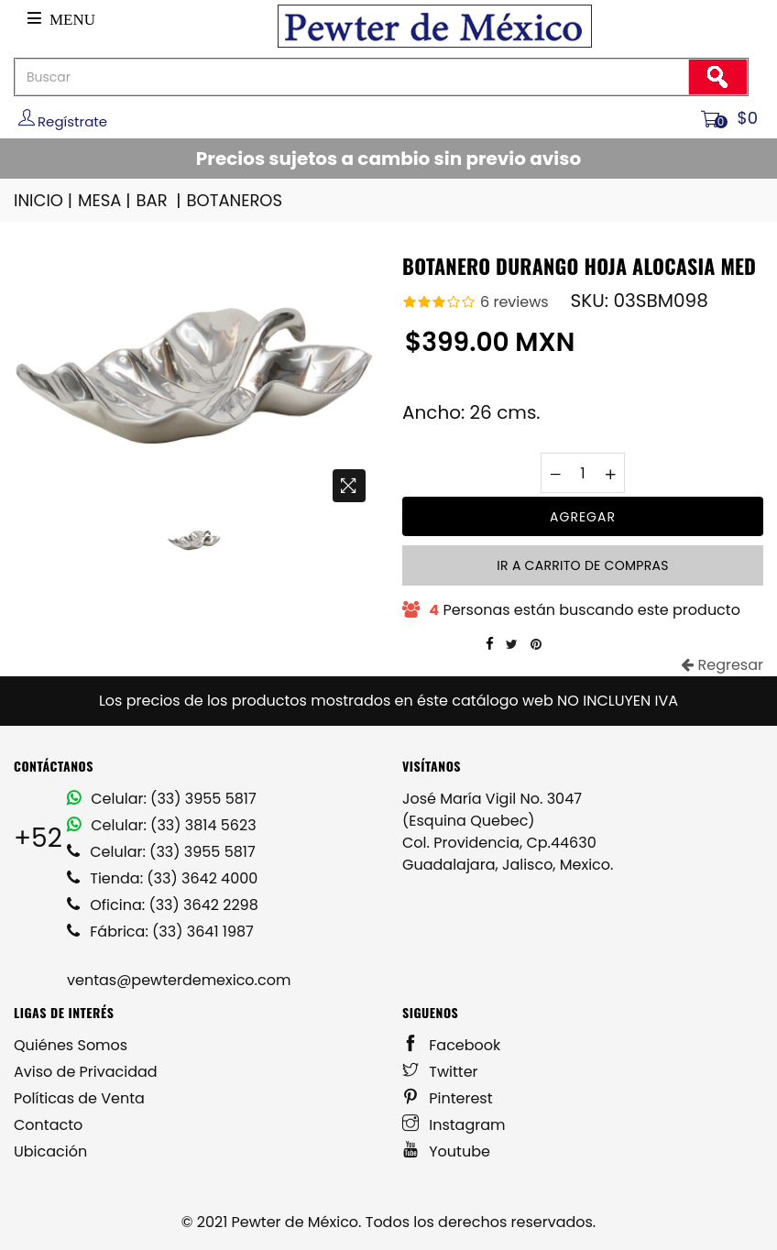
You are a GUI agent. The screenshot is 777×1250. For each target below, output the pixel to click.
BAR (160, 200)
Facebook (451, 1045)
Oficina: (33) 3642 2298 (162, 905)
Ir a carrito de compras (582, 565)
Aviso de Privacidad (86, 1071)
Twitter (440, 1071)
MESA (105, 200)
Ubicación (50, 1151)
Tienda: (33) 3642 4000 (162, 878)
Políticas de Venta (79, 1098)
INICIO (44, 200)
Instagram (454, 1124)
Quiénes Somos (70, 1045)
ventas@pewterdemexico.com (178, 980)
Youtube (446, 1151)
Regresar (722, 664)
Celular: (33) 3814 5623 (162, 825)
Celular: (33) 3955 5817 (162, 798)
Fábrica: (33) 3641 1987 (160, 931)
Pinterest (447, 1098)
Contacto (48, 1124)
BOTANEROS (234, 200)
